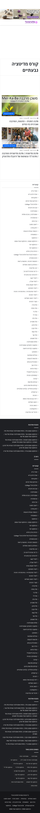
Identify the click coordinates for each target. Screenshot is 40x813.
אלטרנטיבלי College (31, 204)
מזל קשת (34, 332)
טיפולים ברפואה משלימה (30, 265)
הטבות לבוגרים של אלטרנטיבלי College (25, 255)
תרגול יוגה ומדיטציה (31, 412)
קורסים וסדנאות (32, 382)
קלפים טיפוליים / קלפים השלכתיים (27, 389)
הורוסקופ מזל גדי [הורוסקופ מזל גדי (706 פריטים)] (19, 767)
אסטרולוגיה (33, 211)
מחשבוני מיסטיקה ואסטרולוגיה (28, 345)
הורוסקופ (34, 238)
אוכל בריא (34, 191)
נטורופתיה (23, 798)
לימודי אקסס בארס (31, 285)
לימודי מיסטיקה (32, 288)
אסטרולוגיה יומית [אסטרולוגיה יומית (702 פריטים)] (24, 756)
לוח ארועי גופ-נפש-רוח (30, 275)
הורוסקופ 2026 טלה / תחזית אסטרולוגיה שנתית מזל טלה (20, 431)
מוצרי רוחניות (33, 301)
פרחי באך (34, 365)
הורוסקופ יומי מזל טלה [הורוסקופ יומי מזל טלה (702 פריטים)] (31, 763)
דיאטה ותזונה (33, 224)
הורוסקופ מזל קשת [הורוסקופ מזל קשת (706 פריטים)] (32, 778)
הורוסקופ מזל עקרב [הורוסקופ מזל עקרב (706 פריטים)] (20, 774)
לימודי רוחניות (33, 295)
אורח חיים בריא (32, 194)
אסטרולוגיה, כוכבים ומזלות (29, 214)
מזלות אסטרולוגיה (32, 342)
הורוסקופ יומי (33, 244)
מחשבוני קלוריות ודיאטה (30, 348)
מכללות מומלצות (32, 355)
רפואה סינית (33, 405)
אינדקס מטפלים (29, 805)
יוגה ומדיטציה (33, 268)
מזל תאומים (33, 338)
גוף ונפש (34, 221)
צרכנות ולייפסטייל (32, 372)
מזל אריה (34, 305)
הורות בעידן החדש (31, 251)
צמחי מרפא (33, 368)
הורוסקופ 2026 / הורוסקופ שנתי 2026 (25, 241)
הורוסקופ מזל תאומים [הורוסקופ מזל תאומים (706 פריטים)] (31, 782)
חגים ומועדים (33, 258)
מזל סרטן (34, 325)
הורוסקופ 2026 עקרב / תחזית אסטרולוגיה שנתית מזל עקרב (20, 737)
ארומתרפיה (33, 218)
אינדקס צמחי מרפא (31, 201)
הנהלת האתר (33, 118)
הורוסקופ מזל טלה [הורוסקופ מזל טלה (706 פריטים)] (32, 771)
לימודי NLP (34, 278)
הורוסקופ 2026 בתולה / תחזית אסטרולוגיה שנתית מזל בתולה (19, 728)
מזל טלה (34, 318)
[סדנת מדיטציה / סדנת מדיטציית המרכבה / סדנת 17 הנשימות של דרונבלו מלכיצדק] (20, 137)
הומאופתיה (34, 234)
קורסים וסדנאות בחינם (30, 385)
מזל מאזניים (33, 322)
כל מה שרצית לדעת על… (30, 271)
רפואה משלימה (32, 402)
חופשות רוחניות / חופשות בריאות (27, 261)
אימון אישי (34, 198)
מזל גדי (35, 311)
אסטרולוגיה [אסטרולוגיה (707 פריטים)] (34, 756)
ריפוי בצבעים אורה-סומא (30, 399)
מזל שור (35, 335)
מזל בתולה (34, 308)
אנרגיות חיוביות (32, 208)
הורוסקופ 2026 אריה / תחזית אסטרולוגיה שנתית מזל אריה (20, 451)
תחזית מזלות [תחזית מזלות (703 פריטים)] (34, 786)
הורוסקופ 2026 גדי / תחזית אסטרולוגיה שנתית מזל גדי (21, 744)
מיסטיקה (34, 352)
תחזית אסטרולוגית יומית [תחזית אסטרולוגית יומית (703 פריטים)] (17, 782)
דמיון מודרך (34, 228)
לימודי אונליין (33, 281)
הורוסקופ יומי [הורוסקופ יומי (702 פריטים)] (14, 760)
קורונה (35, 379)
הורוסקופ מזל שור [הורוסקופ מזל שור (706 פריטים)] (20, 778)
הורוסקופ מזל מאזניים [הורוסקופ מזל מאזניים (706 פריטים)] (19, 771)
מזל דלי (35, 315)
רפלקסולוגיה (33, 409)
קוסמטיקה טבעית (32, 375)
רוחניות (35, 395)
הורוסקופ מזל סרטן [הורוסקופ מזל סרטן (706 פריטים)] (32, 774)
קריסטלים (34, 392)
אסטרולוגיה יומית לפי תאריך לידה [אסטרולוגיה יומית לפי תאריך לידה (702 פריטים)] (28, 760)
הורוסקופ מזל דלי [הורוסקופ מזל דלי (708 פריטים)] (8, 767)
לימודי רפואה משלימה (30, 298)
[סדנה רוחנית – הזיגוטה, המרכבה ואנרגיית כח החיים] (20, 105)
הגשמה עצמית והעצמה (30, 231)
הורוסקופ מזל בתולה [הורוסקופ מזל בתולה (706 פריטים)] (32, 767)
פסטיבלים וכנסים (32, 362)
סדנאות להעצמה (32, 358)
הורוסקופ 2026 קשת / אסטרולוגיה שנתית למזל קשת (22, 741)
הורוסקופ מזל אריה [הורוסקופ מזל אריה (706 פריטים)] (18, 763)
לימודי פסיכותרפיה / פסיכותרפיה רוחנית (25, 291)
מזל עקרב (34, 328)
